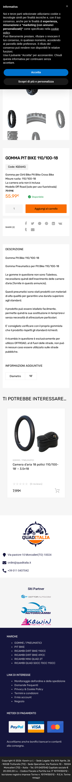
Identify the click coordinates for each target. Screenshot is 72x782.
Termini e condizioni (26, 693)
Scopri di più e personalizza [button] (36, 81)
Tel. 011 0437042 (39, 767)
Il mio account (22, 697)
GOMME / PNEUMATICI (23, 460)
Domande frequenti (26, 685)
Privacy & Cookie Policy (28, 689)
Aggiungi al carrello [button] (57, 490)
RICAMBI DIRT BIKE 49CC (29, 655)
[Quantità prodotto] (14, 208)
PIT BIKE (19, 647)
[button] (67, 6)
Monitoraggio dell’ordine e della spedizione (39, 681)
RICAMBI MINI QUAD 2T (28, 659)
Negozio (19, 701)
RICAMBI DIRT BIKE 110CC (30, 651)
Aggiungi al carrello (46, 208)
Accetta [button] (36, 72)
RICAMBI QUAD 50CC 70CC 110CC (34, 663)
